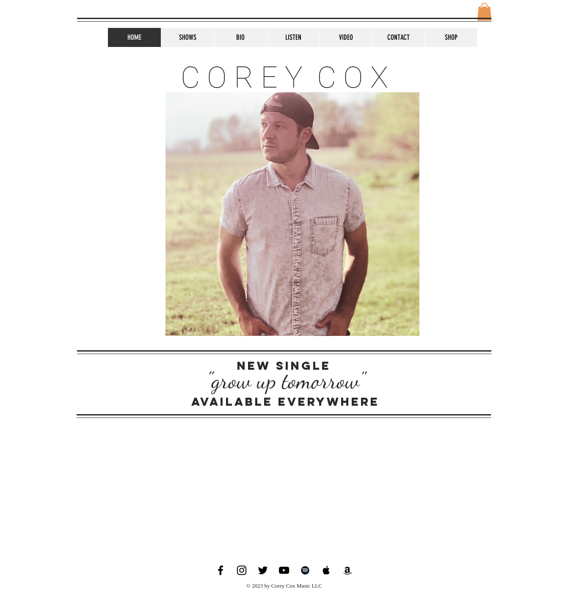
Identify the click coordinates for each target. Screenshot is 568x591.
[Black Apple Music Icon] (326, 570)
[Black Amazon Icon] (347, 570)
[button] (484, 12)
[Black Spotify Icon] (305, 570)
